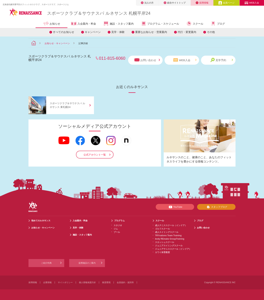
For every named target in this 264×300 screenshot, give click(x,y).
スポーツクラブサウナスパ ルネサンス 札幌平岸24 (98, 13)
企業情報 (47, 282)
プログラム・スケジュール (160, 23)
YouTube (175, 207)
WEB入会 (252, 2)
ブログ (217, 23)
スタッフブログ (216, 207)
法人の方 (147, 2)
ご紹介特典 (46, 263)
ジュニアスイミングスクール (169, 245)
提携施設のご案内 (87, 263)
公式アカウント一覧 (95, 154)
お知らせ (51, 23)
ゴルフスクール (162, 229)
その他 (211, 31)
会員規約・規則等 (125, 282)
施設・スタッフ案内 (118, 23)
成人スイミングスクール (166, 232)
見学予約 (221, 60)
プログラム (119, 220)
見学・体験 (118, 31)
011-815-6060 (112, 58)
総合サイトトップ (175, 2)
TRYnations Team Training (168, 235)
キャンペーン (93, 31)
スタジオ (118, 225)
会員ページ (226, 3)
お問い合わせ (147, 60)
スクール (194, 23)
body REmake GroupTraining (169, 239)
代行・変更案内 (187, 31)
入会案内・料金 (83, 24)
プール (117, 232)
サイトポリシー (65, 282)
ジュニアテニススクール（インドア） (173, 249)
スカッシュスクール (164, 242)
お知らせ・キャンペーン (57, 43)
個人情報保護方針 (87, 282)
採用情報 (202, 2)
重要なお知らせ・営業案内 (151, 31)
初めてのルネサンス (40, 220)
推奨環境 (106, 282)
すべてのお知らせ (63, 31)
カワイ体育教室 (162, 252)
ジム (116, 229)
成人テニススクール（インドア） (171, 225)
